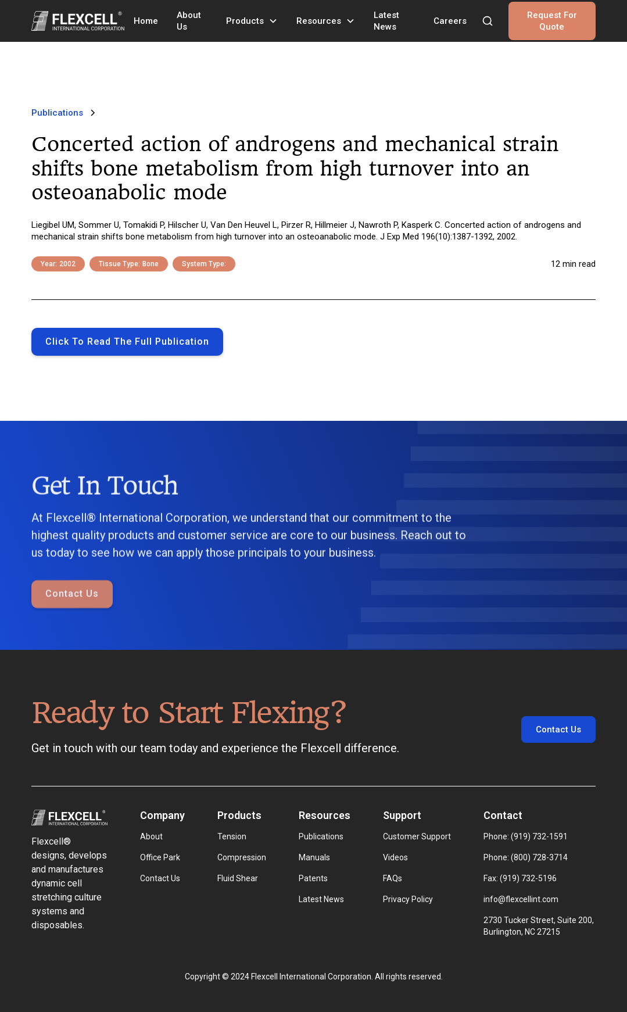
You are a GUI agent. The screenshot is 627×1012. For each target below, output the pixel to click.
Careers (450, 21)
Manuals (314, 857)
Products (245, 21)
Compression (241, 857)
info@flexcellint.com (520, 899)
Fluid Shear (237, 878)
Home (146, 21)
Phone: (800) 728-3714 (525, 857)
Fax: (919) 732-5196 (520, 878)
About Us (189, 21)
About (151, 836)
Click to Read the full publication (127, 341)
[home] (77, 20)
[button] (252, 20)
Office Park (160, 857)
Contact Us (72, 622)
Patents (313, 878)
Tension (231, 836)
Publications (321, 836)
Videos (395, 857)
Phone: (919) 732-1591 (525, 836)
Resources (318, 21)
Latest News (386, 21)
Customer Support (417, 836)
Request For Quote (552, 21)
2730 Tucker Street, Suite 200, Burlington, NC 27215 (539, 926)
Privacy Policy (408, 899)
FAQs (392, 878)
